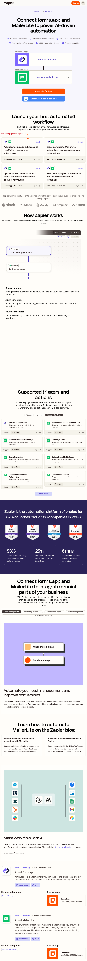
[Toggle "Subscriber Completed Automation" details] (21, 478)
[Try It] (21, 432)
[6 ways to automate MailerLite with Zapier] (65, 745)
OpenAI (57, 847)
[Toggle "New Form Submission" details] (21, 424)
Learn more (22, 885)
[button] (43, 98)
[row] (13, 249)
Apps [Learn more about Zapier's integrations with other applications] (17, 867)
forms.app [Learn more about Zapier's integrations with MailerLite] (26, 867)
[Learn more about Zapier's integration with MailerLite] (6, 918)
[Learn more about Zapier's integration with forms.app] (6, 871)
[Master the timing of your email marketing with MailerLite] (21, 745)
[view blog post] (21, 745)
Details (38, 142)
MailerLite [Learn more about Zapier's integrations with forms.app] (26, 915)
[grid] (13, 249)
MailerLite (49, 12)
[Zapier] (8, 3)
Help (35, 885)
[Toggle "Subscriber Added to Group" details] (65, 459)
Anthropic (66, 847)
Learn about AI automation (16, 853)
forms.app (38, 12)
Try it (36, 159)
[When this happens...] (43, 59)
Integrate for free (43, 91)
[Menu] (83, 3)
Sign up (76, 3)
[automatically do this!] (43, 77)
